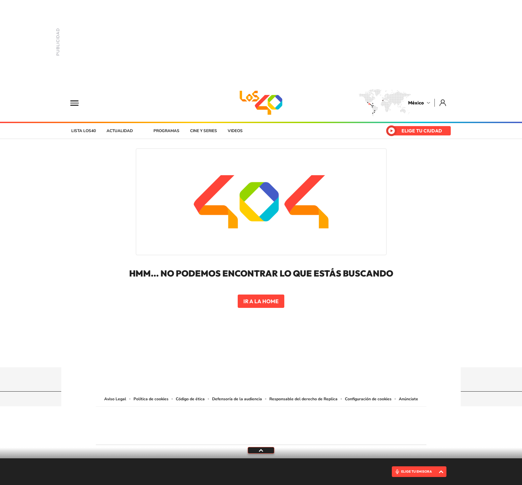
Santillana (248, 416)
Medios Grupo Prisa (125, 437)
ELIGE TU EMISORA (416, 471)
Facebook (267, 354)
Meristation (364, 434)
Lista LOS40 (83, 130)
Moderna (213, 434)
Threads (294, 354)
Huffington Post (193, 424)
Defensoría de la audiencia (237, 399)
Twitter (281, 354)
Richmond (180, 434)
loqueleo (332, 434)
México (416, 103)
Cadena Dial (300, 424)
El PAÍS (184, 416)
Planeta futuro (349, 424)
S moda (302, 434)
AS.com (333, 416)
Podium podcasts (246, 434)
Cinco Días (275, 424)
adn (355, 416)
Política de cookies (150, 399)
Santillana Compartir (283, 416)
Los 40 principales (216, 416)
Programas (166, 130)
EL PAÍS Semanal (325, 424)
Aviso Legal (115, 399)
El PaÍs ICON (275, 434)
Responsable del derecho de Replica (303, 399)
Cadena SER (312, 416)
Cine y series (203, 130)
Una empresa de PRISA (126, 421)
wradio (249, 424)
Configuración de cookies (368, 399)
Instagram (254, 354)
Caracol (379, 416)
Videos (235, 130)
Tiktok (227, 354)
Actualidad (120, 130)
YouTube (241, 354)
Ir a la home (261, 301)
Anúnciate (408, 399)
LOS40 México (261, 103)
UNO (230, 424)
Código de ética (190, 399)
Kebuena (373, 424)
